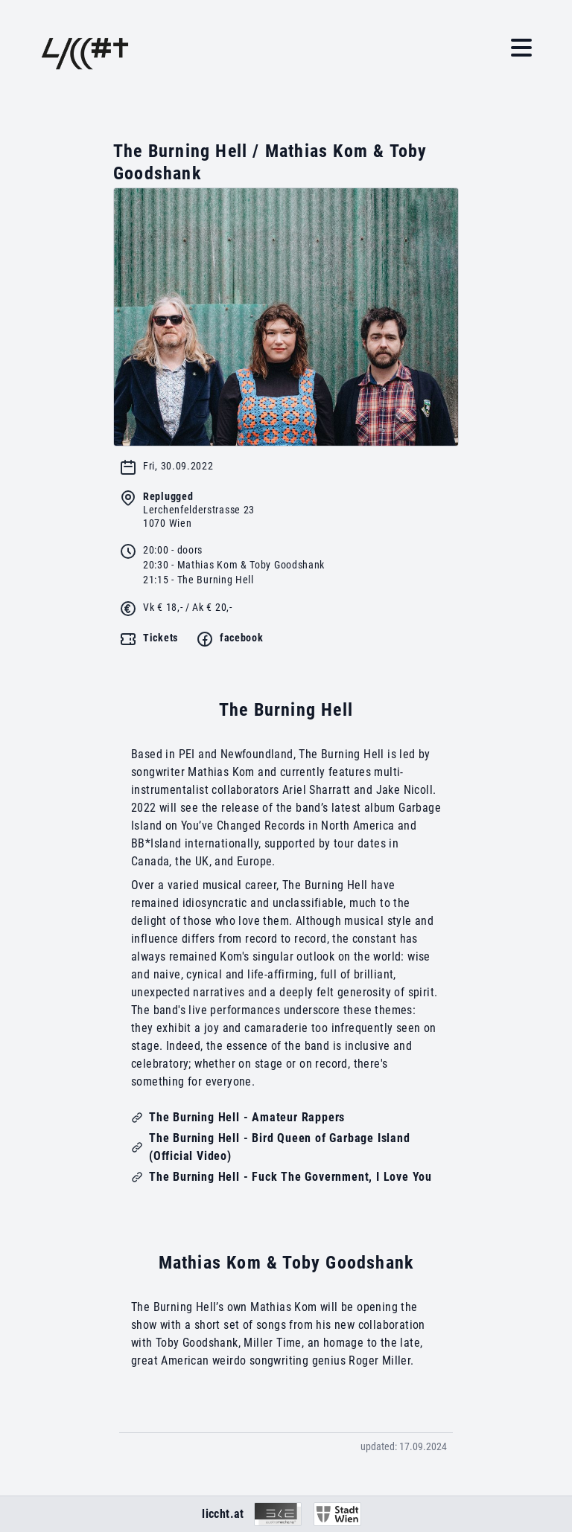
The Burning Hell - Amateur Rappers (247, 1117)
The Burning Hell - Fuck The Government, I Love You (290, 1177)
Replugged (168, 496)
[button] (521, 47)
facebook (242, 638)
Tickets (160, 638)
